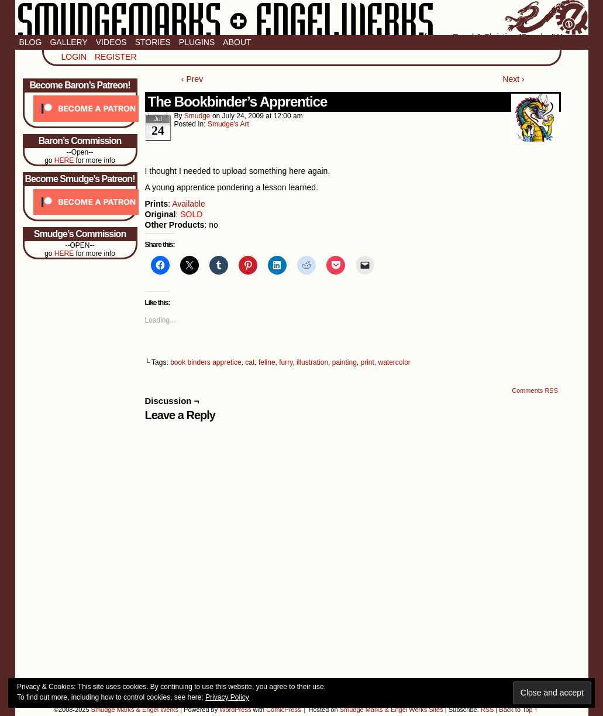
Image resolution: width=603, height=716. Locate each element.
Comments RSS (535, 390)
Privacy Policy (227, 697)
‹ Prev (192, 79)
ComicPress (283, 709)
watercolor (394, 362)
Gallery (68, 42)
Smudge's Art (228, 124)
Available (188, 203)
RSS (487, 709)
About (237, 42)
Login (74, 56)
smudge (197, 116)
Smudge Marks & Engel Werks (301, 17)
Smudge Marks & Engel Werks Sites (391, 709)
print (367, 362)
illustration (312, 362)
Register (116, 56)
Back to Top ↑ (518, 709)
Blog (30, 42)
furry (285, 362)
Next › (513, 79)
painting (344, 362)
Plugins (197, 42)
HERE (64, 160)
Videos (111, 42)
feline (267, 362)
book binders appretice (205, 362)
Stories (153, 42)
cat (249, 362)
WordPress (235, 709)
